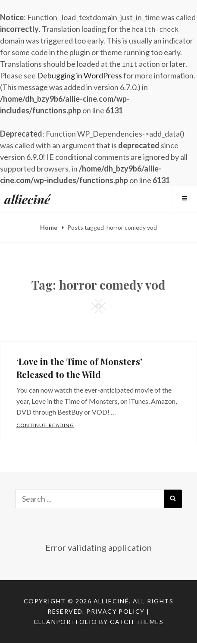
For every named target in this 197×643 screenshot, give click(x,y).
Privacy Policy (115, 611)
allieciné (27, 199)
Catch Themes (136, 621)
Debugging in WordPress (79, 75)
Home (49, 227)
